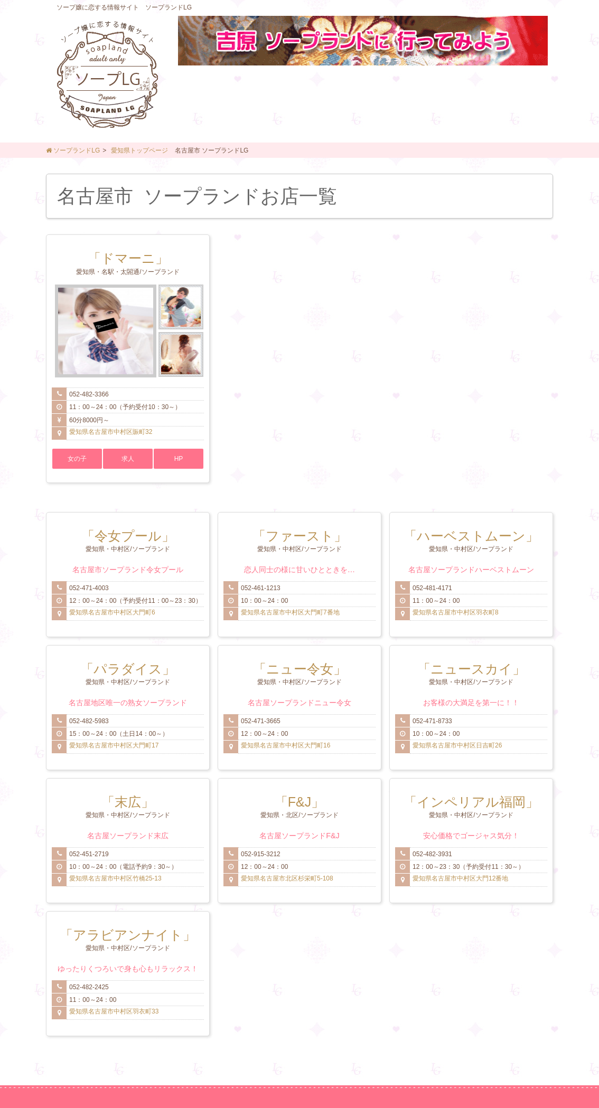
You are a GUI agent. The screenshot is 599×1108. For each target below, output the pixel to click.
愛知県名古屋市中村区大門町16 (285, 745)
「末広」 (127, 801)
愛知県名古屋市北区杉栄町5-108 (287, 878)
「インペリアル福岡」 (471, 801)
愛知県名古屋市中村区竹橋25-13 (115, 878)
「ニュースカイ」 (471, 668)
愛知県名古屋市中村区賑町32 (110, 431)
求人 (127, 458)
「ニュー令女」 (300, 668)
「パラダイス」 (127, 668)
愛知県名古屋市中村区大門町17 (113, 745)
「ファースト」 (299, 535)
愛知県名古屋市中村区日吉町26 (457, 745)
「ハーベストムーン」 (471, 535)
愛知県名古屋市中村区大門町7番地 (290, 612)
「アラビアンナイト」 (128, 934)
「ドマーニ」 (128, 258)
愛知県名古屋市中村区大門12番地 (460, 878)
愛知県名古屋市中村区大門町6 (112, 612)
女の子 (77, 458)
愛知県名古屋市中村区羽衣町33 (113, 1011)
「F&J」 (299, 801)
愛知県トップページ (139, 150)
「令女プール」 (128, 535)
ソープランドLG (73, 150)
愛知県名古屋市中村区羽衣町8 (456, 612)
